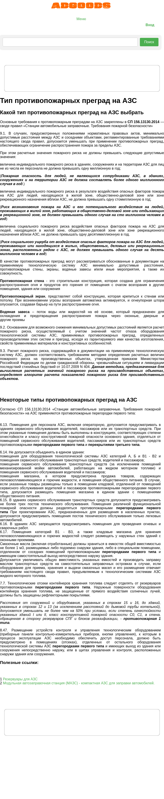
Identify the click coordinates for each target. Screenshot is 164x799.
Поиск (149, 42)
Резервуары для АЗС (20, 679)
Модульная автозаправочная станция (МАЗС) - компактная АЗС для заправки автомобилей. (78, 683)
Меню (81, 18)
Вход (150, 25)
